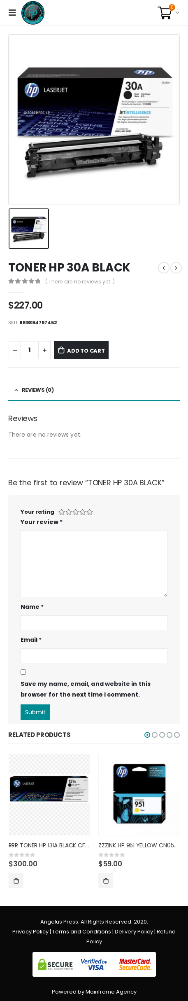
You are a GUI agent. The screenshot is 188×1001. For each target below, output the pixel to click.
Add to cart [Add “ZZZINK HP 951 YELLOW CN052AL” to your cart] (105, 880)
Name (32, 607)
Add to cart (86, 351)
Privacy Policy (30, 932)
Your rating (37, 512)
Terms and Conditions (81, 932)
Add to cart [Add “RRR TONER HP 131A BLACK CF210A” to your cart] (16, 880)
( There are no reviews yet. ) (80, 281)
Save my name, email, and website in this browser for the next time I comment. (86, 689)
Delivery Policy (134, 932)
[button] (147, 735)
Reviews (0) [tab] (38, 390)
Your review (42, 522)
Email (31, 640)
